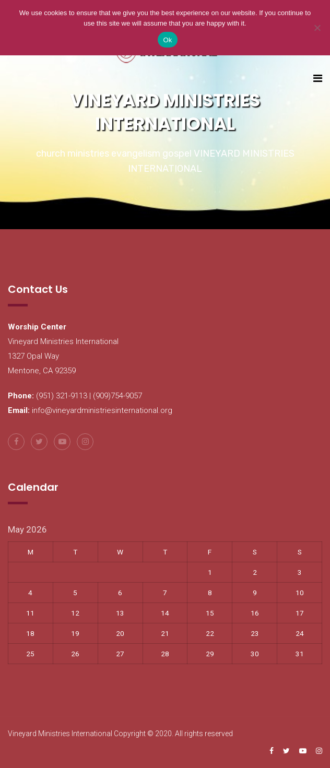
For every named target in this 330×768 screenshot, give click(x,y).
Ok (167, 40)
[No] (317, 27)
